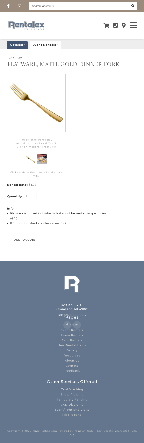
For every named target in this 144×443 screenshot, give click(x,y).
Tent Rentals (72, 340)
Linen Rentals (72, 335)
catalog (19, 45)
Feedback (72, 370)
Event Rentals (72, 330)
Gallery (72, 350)
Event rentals (46, 45)
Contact (72, 365)
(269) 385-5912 (75, 315)
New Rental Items (72, 345)
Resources (72, 355)
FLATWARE (14, 58)
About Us (72, 360)
